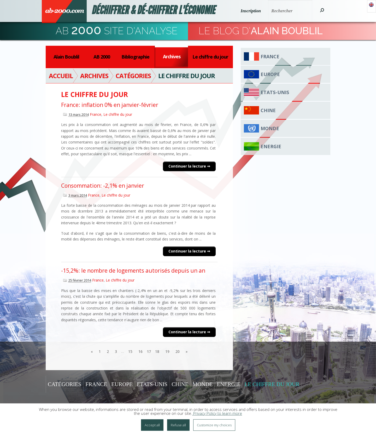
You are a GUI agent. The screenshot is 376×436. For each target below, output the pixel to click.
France (95, 114)
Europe (270, 74)
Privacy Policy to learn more (217, 413)
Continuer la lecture (187, 166)
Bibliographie (135, 57)
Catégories (64, 384)
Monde (270, 128)
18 (157, 351)
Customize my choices (214, 425)
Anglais (371, 6)
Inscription (251, 10)
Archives (171, 56)
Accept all (152, 425)
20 (177, 351)
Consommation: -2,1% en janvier (102, 185)
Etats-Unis (275, 92)
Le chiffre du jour (210, 57)
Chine (268, 110)
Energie (271, 146)
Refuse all (178, 425)
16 (140, 351)
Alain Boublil (66, 57)
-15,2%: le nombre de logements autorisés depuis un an (133, 270)
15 (130, 351)
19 (167, 351)
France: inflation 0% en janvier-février (109, 104)
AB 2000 (101, 57)
